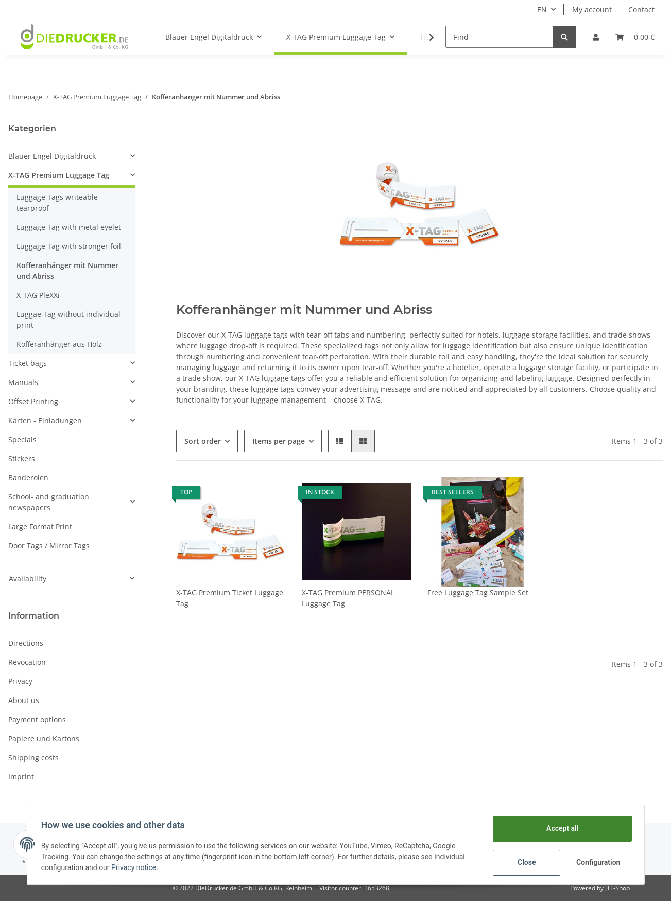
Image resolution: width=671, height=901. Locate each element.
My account (592, 9)
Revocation (27, 662)
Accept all (560, 828)
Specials (22, 439)
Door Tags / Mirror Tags (49, 545)
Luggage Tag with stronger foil (68, 246)
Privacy (20, 681)
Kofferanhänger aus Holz (59, 344)
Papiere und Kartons (43, 738)
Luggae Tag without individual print (68, 319)
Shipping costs (33, 757)
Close (524, 862)
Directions (25, 643)
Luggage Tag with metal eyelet (68, 227)
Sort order (202, 441)
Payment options (37, 719)
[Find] (499, 37)
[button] (595, 37)
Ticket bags (27, 363)
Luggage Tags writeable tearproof (57, 202)
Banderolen (28, 477)
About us (23, 700)
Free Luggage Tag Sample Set (477, 592)
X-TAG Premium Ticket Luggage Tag (229, 598)
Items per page (278, 441)
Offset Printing (33, 401)
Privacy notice (136, 867)
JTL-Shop (617, 887)
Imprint (21, 776)
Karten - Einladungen (45, 420)
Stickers (21, 458)
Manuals (23, 382)
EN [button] (542, 9)
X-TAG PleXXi (38, 295)
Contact (641, 9)
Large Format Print (40, 526)
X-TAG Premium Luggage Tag (58, 175)
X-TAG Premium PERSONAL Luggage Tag (348, 598)
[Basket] (635, 37)
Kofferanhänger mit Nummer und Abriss (67, 270)
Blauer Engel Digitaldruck (52, 156)
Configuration (597, 862)
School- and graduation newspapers (48, 502)
